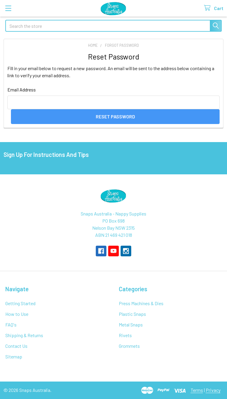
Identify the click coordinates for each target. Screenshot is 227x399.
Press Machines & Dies (141, 303)
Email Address (21, 89)
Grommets (129, 346)
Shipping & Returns (24, 335)
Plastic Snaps (132, 314)
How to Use (16, 314)
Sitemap (13, 356)
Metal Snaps (131, 324)
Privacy (213, 390)
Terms (197, 390)
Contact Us (16, 346)
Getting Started (20, 303)
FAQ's (11, 324)
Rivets (125, 335)
